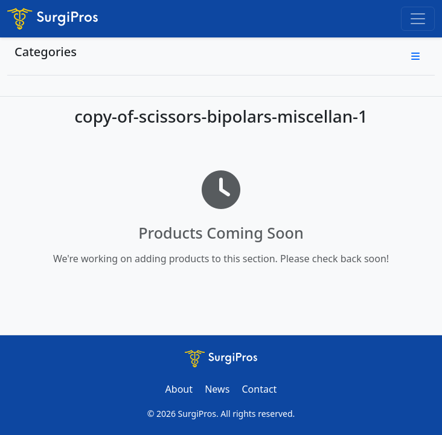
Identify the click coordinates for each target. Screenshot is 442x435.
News (217, 389)
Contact (259, 389)
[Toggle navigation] (418, 19)
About (179, 389)
